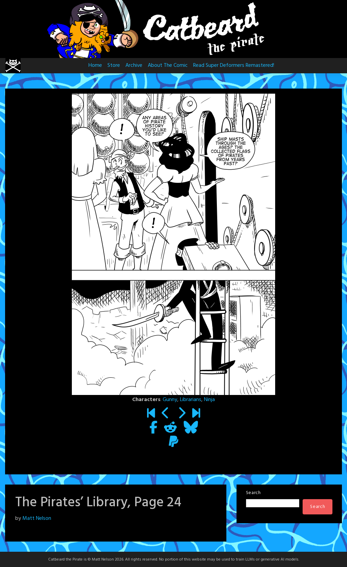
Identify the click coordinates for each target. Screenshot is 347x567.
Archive (133, 65)
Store (113, 65)
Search (253, 492)
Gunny (170, 399)
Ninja (209, 399)
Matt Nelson (36, 518)
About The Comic (168, 65)
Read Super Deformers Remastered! (233, 65)
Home (95, 65)
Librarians (190, 399)
